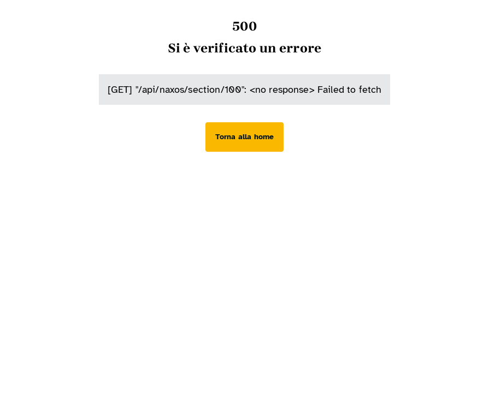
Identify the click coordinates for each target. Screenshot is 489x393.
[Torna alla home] (244, 137)
